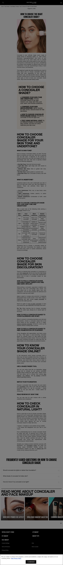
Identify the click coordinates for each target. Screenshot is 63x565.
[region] (31, 559)
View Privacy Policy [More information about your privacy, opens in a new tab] (16, 558)
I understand (31, 561)
